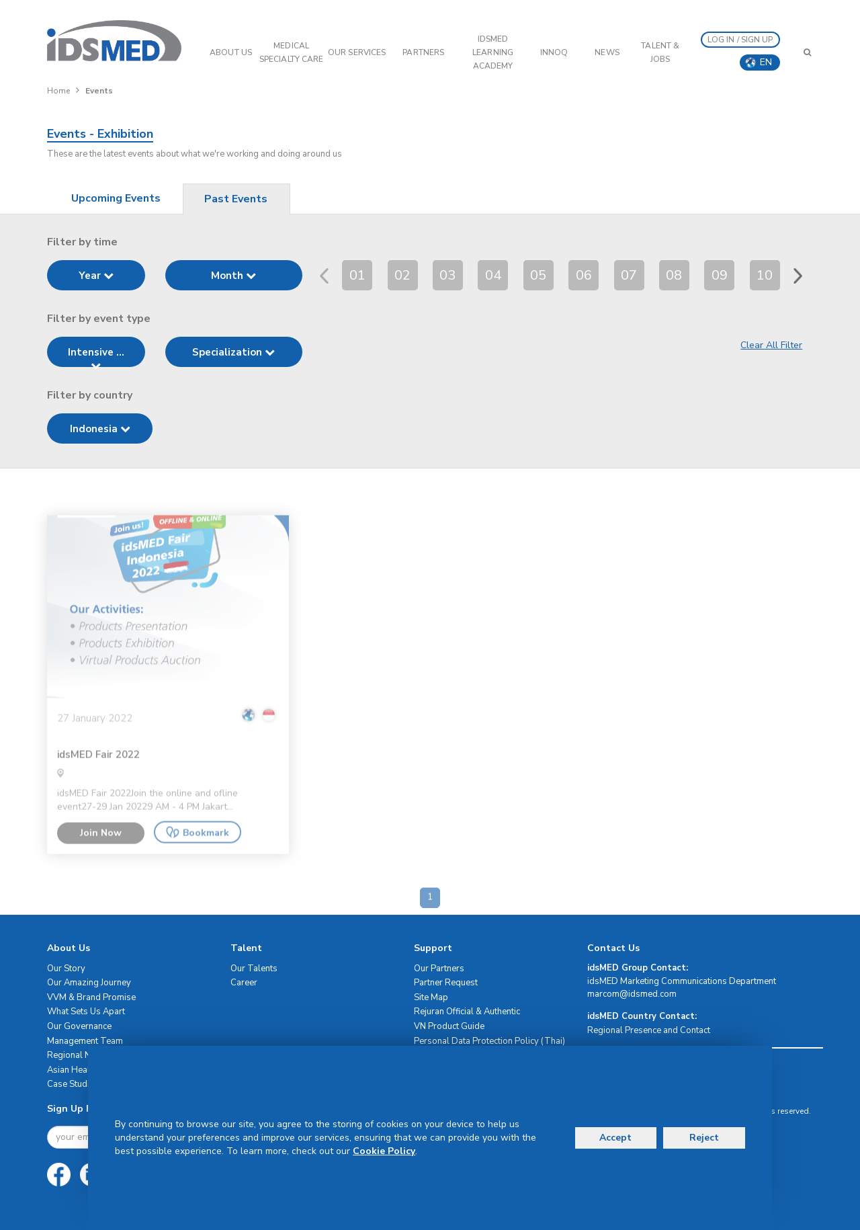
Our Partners (439, 968)
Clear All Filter (771, 345)
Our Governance (79, 1026)
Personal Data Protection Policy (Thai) (489, 1041)
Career (243, 983)
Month (233, 275)
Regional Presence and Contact (648, 1030)
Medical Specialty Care (291, 52)
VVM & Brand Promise (91, 997)
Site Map (431, 997)
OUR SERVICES (357, 52)
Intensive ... (96, 356)
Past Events (235, 199)
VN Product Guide (449, 1026)
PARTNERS (423, 52)
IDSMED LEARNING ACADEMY (492, 52)
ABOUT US (231, 52)
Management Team (85, 1041)
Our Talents (253, 968)
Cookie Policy (384, 1151)
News (607, 52)
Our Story (66, 968)
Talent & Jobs (660, 52)
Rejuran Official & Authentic (467, 1012)
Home (58, 90)
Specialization (233, 352)
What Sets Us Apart (86, 1012)
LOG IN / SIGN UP (740, 39)
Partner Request (446, 983)
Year (96, 275)
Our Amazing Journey (89, 983)
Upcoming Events (116, 198)
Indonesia (100, 429)
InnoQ (554, 52)
